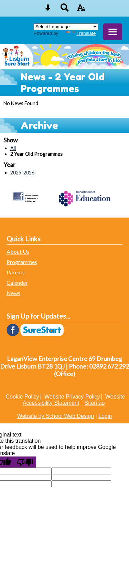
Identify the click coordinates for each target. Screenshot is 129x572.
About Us (18, 251)
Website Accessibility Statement (74, 400)
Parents (16, 272)
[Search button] (64, 10)
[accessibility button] (81, 10)
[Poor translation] (25, 462)
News (13, 293)
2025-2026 (22, 172)
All (13, 148)
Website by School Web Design (55, 416)
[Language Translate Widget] (66, 26)
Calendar (17, 282)
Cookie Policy (22, 397)
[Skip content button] (47, 10)
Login (105, 416)
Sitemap (95, 403)
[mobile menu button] (112, 31)
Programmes (22, 262)
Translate (79, 33)
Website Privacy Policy (72, 397)
